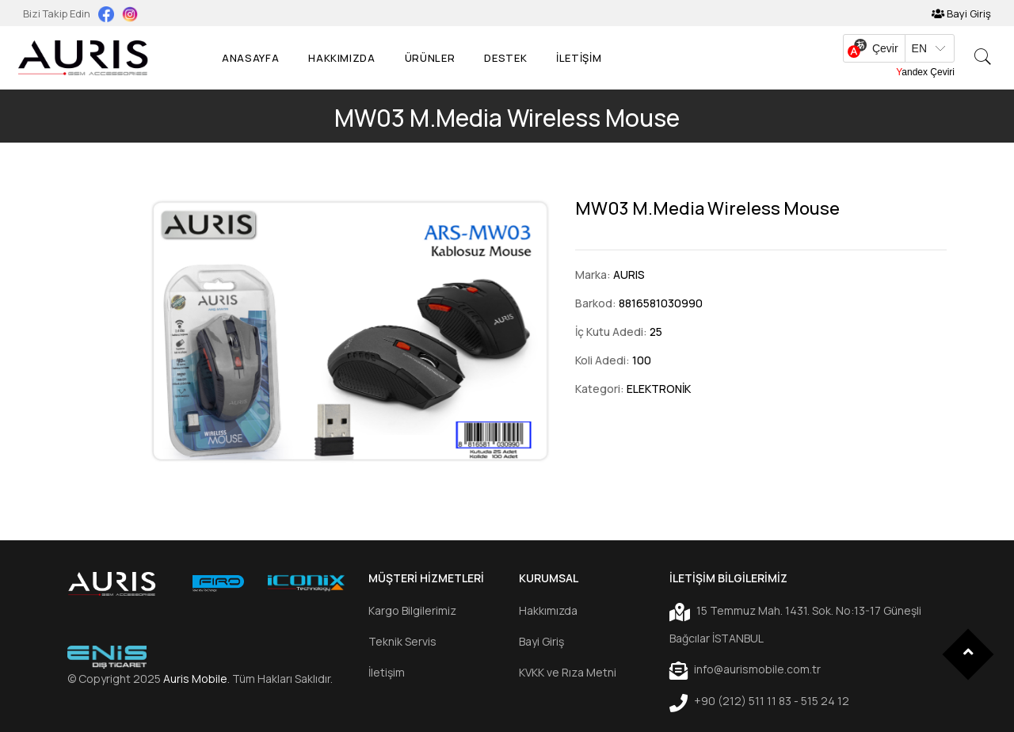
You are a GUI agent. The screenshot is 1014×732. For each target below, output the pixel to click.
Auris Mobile (195, 678)
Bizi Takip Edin (58, 13)
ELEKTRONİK (659, 388)
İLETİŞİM (578, 58)
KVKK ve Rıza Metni (567, 672)
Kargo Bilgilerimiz (412, 610)
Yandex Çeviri (925, 72)
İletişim (386, 672)
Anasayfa (250, 58)
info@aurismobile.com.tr (745, 670)
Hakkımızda (341, 58)
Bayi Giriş (962, 13)
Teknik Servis (402, 641)
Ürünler (430, 58)
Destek (505, 58)
